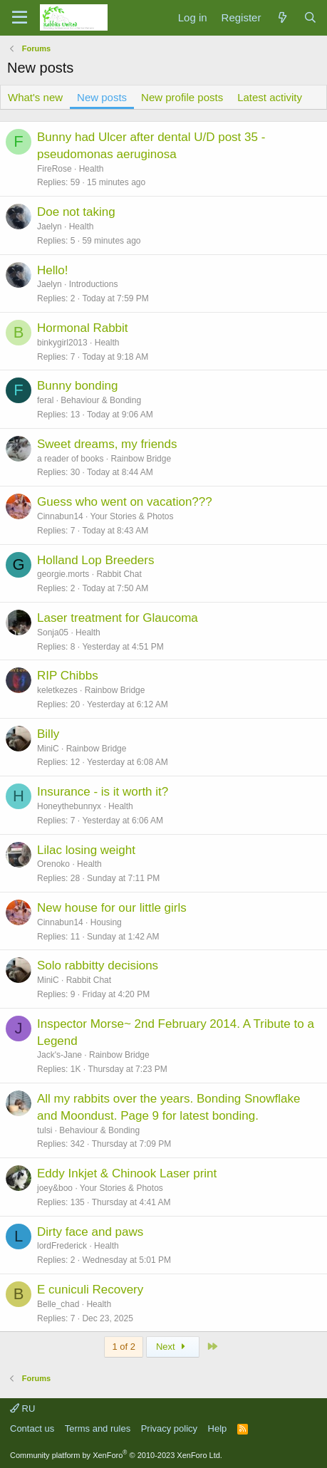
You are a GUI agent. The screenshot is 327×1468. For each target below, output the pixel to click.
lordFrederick (62, 1246)
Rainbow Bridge (140, 459)
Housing (106, 922)
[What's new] (282, 17)
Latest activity (269, 97)
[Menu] (19, 18)
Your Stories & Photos (132, 516)
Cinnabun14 (60, 516)
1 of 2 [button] (123, 1346)
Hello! (52, 270)
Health (91, 169)
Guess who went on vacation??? (124, 502)
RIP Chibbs (67, 675)
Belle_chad (58, 1304)
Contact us (32, 1428)
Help (217, 1428)
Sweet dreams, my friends (107, 444)
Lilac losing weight (86, 850)
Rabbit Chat (118, 574)
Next (173, 1346)
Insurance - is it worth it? (102, 791)
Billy (48, 734)
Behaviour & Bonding (101, 400)
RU (22, 1408)
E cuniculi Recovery (90, 1289)
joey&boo (55, 1188)
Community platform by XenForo (116, 1455)
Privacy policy (169, 1428)
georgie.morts (63, 574)
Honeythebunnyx (69, 806)
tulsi (44, 1130)
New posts (102, 97)
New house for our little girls (112, 908)
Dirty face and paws (90, 1232)
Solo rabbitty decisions (97, 965)
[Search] (310, 17)
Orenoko (53, 864)
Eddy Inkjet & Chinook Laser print (127, 1173)
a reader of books (70, 459)
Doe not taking (76, 212)
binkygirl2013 (62, 343)
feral (45, 400)
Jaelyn (49, 226)
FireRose (54, 169)
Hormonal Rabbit (82, 328)
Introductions (93, 284)
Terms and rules (97, 1428)
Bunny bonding (77, 385)
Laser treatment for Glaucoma (117, 618)
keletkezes (57, 690)
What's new (35, 97)
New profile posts (182, 97)
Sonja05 (52, 632)
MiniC (48, 749)
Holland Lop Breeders (95, 560)
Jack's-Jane (59, 1055)
